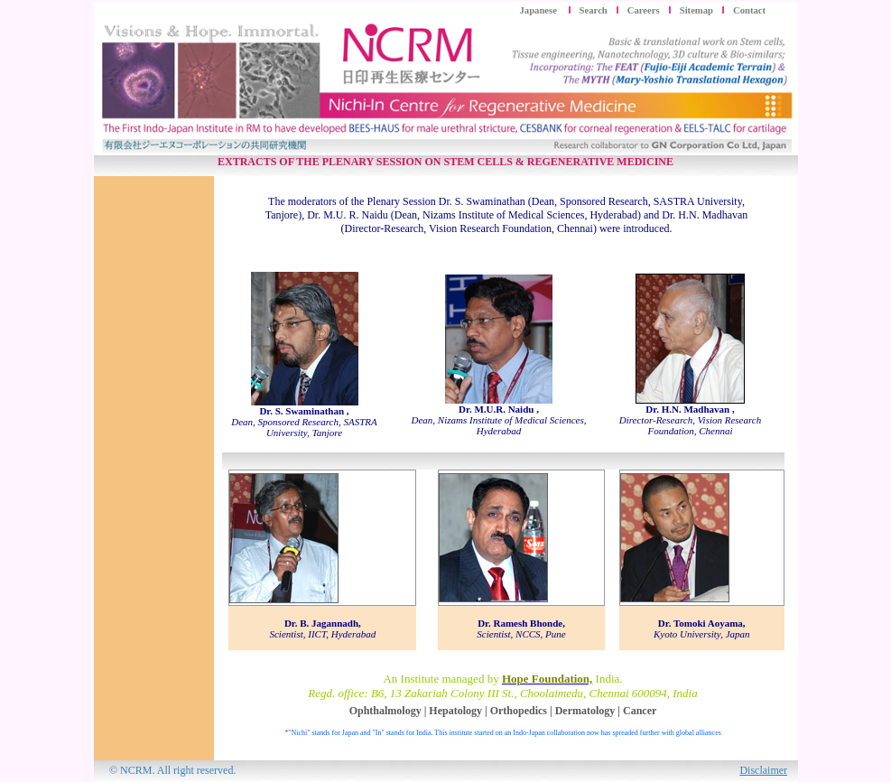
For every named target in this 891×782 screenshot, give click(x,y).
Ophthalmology (385, 710)
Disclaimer (763, 770)
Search (594, 10)
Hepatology (455, 710)
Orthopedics (518, 710)
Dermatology (585, 710)
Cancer (639, 710)
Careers (643, 10)
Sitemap (696, 10)
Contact (749, 10)
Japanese (540, 10)
